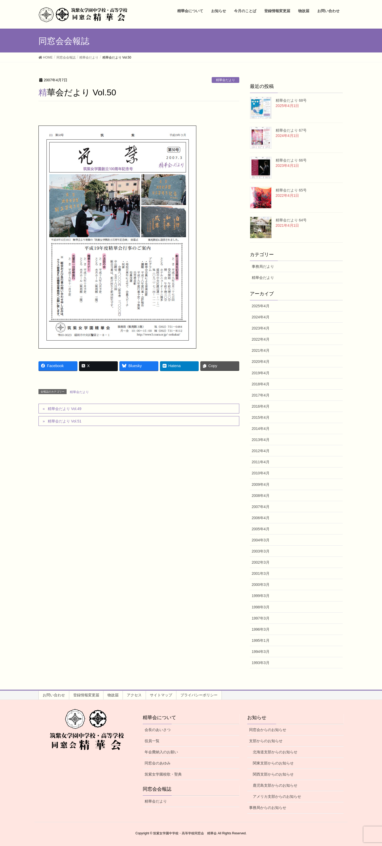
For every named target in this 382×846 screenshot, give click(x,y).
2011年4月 (261, 462)
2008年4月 (261, 495)
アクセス (134, 695)
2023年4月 (261, 328)
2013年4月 (261, 440)
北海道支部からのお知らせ (275, 752)
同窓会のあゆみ (158, 763)
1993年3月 (261, 663)
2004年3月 (261, 540)
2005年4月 (261, 529)
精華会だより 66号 (291, 160)
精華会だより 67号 (291, 130)
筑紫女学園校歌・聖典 (163, 774)
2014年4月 (261, 428)
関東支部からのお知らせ (273, 763)
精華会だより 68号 (291, 100)
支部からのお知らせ (266, 741)
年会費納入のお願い (161, 752)
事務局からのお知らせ (267, 807)
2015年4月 (261, 417)
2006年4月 (261, 518)
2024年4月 (261, 317)
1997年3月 (261, 618)
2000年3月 (261, 584)
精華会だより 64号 (291, 220)
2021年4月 (261, 350)
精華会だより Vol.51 (64, 421)
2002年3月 (261, 562)
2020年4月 (261, 361)
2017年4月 (261, 395)
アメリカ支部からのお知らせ (277, 796)
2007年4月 (261, 507)
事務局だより (263, 266)
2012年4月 (261, 451)
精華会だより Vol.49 (64, 409)
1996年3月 (261, 629)
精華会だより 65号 (291, 190)
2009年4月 (261, 484)
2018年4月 (261, 384)
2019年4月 (261, 373)
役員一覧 (152, 741)
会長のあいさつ (158, 730)
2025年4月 (261, 306)
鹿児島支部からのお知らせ (275, 785)
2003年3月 (261, 551)
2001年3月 (261, 573)
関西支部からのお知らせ (273, 774)
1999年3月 (261, 596)
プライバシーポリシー (199, 695)
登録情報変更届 (86, 695)
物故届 (113, 695)
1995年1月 (261, 640)
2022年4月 (261, 339)
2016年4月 (261, 406)
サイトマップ (161, 695)
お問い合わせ (54, 695)
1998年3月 (261, 607)
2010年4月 (261, 473)
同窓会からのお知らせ (267, 730)
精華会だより (225, 80)
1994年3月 (261, 651)
